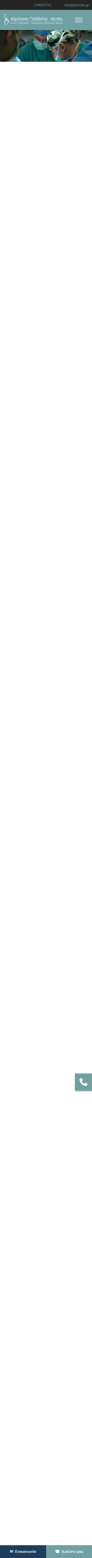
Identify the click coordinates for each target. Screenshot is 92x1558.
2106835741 (43, 5)
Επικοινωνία (23, 1552)
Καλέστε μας (69, 1552)
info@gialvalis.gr (76, 5)
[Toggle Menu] (79, 19)
